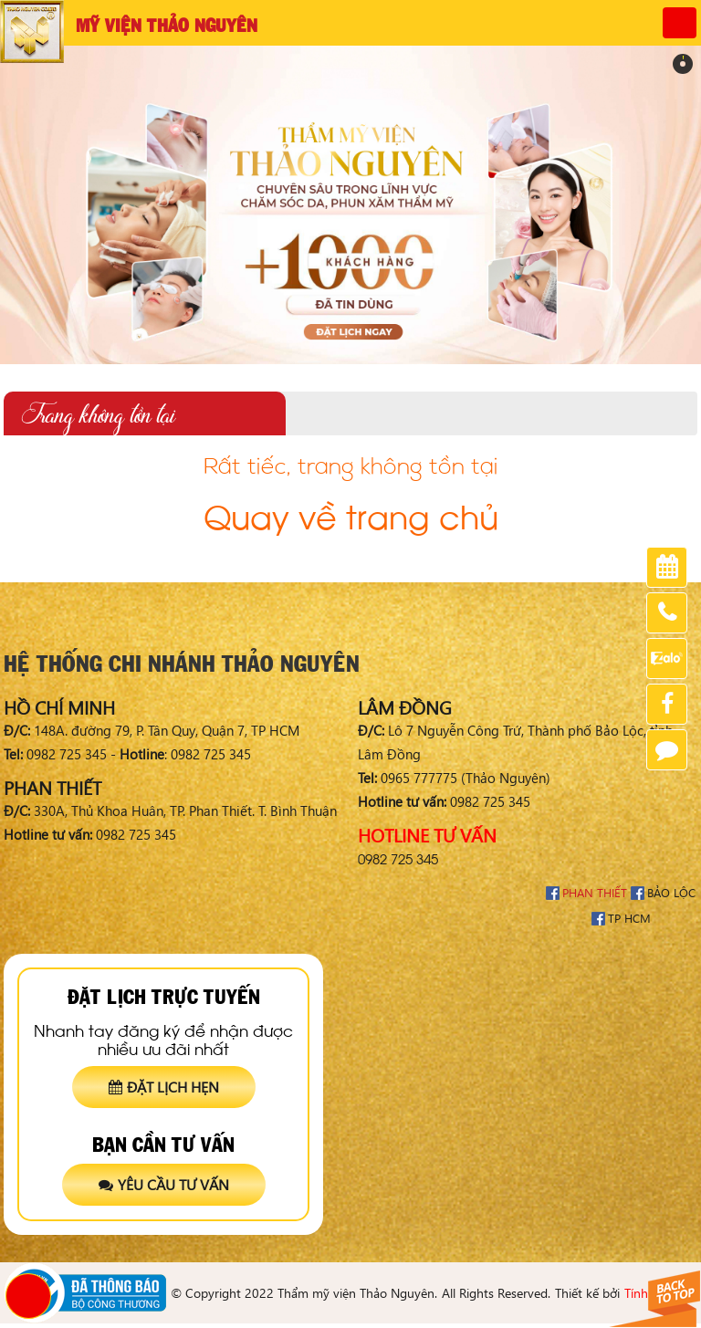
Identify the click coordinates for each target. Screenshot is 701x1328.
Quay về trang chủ (351, 514)
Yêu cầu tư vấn (164, 1184)
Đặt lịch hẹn (164, 1086)
